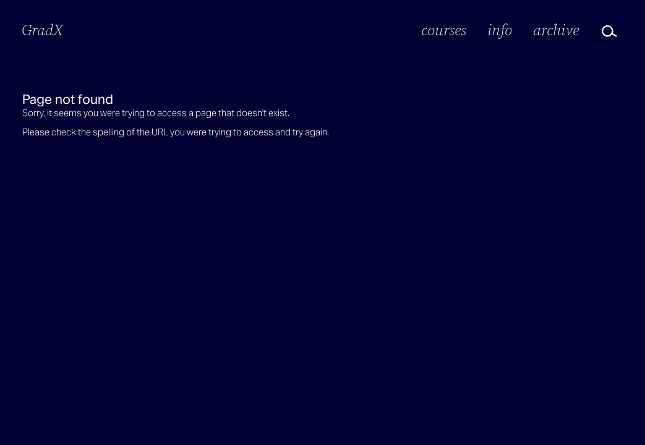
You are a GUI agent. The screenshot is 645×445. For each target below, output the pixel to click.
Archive (556, 30)
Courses (443, 30)
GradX (42, 30)
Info (499, 30)
